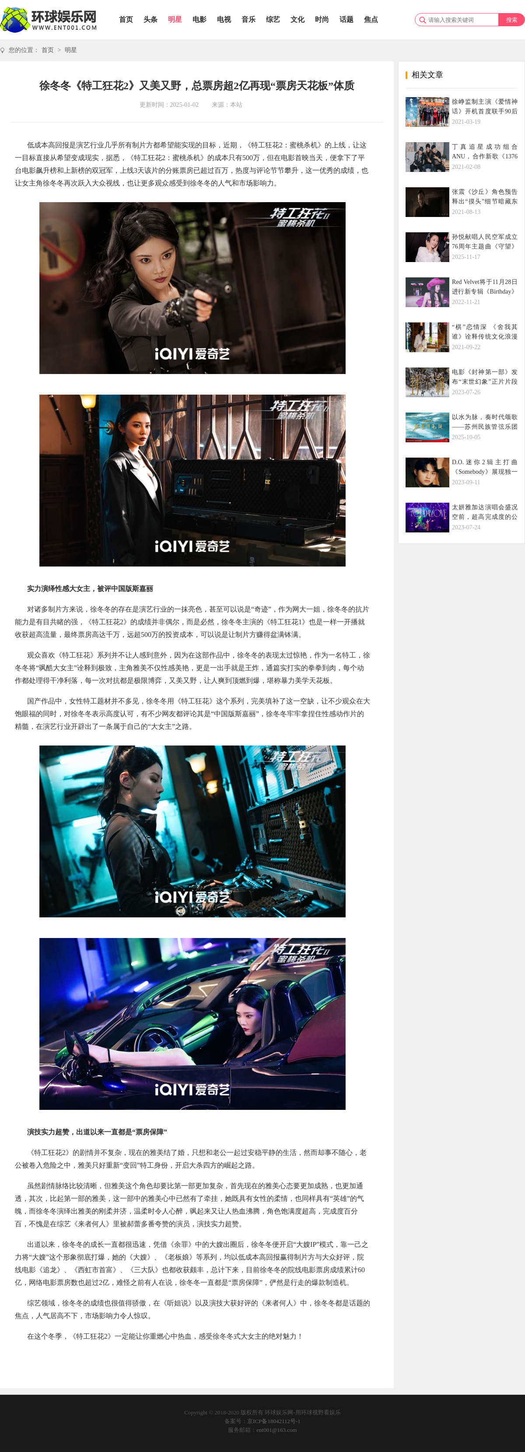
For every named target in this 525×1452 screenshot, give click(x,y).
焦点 (371, 19)
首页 (126, 19)
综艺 (273, 19)
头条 (151, 19)
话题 (347, 19)
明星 (175, 19)
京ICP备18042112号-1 (274, 1421)
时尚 (322, 19)
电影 (199, 19)
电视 (224, 19)
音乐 (249, 19)
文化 (297, 19)
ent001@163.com (276, 1430)
